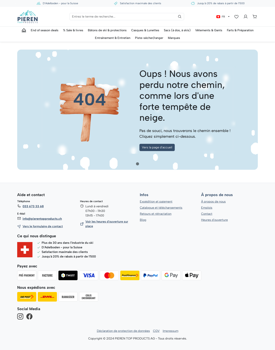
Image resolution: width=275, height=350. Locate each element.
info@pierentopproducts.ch (42, 218)
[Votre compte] (246, 17)
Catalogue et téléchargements (161, 207)
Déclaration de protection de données (123, 331)
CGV (156, 331)
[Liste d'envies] (236, 17)
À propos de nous (216, 195)
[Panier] (255, 17)
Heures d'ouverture (214, 220)
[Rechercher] (179, 16)
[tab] (137, 163)
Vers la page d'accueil (157, 147)
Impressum (170, 331)
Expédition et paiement (156, 201)
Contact (206, 214)
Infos (144, 195)
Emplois (206, 207)
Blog (143, 220)
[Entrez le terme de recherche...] (127, 16)
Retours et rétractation (155, 214)
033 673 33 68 (33, 206)
